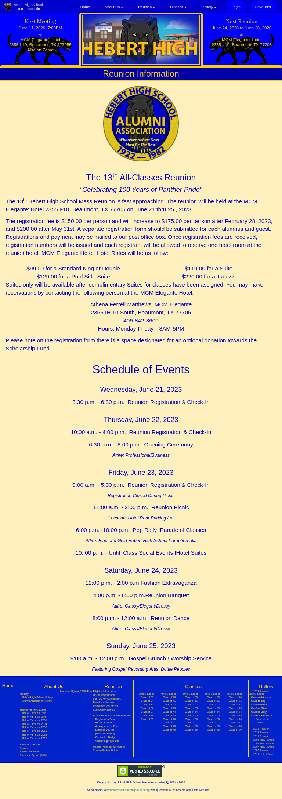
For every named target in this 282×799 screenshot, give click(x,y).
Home (85, 7)
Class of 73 (235, 708)
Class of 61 (213, 701)
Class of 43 (169, 708)
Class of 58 (191, 726)
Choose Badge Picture (105, 750)
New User (263, 7)
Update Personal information (109, 746)
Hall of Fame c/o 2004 (34, 724)
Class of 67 (213, 722)
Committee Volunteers (105, 706)
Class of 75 (235, 715)
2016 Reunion (261, 728)
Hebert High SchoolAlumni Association (28, 7)
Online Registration (104, 695)
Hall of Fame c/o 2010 (34, 731)
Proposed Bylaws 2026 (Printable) (79, 691)
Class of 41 (169, 701)
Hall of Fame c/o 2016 (34, 738)
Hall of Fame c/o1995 (34, 713)
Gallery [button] (209, 7)
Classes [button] (178, 7)
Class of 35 (147, 704)
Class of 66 (213, 719)
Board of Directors (30, 744)
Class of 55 (191, 715)
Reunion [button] (146, 7)
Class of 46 (169, 719)
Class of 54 (191, 712)
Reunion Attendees (103, 702)
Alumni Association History (37, 701)
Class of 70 (235, 697)
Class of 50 (191, 697)
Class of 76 (235, 719)
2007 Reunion (261, 750)
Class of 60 (213, 697)
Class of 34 (147, 701)
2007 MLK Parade (263, 746)
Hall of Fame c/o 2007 (34, 727)
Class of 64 (213, 712)
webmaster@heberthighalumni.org (127, 790)
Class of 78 (235, 726)
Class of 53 (191, 708)
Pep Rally (261, 712)
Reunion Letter (103, 722)
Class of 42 (169, 704)
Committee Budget (105, 737)
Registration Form (105, 719)
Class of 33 (147, 697)
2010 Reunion (261, 736)
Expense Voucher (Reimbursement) (105, 732)
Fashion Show (264, 715)
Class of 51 (191, 701)
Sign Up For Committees (107, 698)
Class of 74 (235, 712)
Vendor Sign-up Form (107, 741)
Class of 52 (191, 704)
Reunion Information (109, 691)
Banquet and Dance (263, 721)
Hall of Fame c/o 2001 (34, 720)
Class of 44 (169, 712)
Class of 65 (213, 715)
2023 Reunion (261, 691)
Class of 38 (147, 715)
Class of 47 (169, 722)
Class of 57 (191, 722)
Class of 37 (147, 712)
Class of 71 (235, 701)
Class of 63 (213, 708)
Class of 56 (191, 719)
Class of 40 (169, 697)
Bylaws (24, 748)
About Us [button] (114, 7)
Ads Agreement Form (107, 726)
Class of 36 (147, 708)
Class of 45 (169, 715)
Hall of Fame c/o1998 (34, 716)
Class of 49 (169, 730)
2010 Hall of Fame (263, 754)
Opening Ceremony (261, 703)
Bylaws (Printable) (30, 751)
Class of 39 (147, 719)
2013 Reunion (261, 732)
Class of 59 (191, 730)
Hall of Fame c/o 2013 (34, 734)
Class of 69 (213, 730)
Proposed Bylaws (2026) (33, 755)
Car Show (261, 708)
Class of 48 (169, 726)
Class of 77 (235, 722)
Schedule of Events (104, 709)
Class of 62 (213, 704)
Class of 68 (213, 726)
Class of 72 (235, 704)
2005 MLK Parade (263, 743)
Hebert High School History (37, 697)
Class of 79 (235, 730)
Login (235, 7)
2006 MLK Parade (263, 739)
